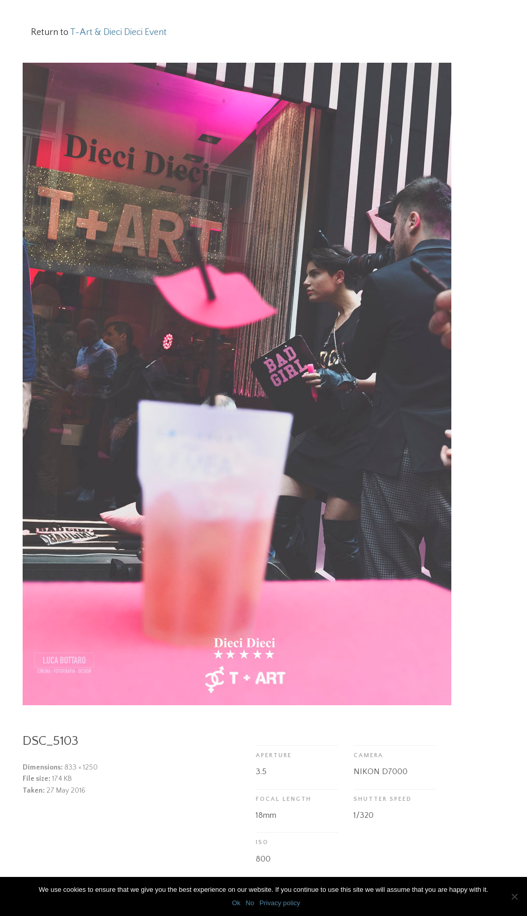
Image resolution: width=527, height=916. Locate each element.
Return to (99, 32)
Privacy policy (279, 903)
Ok (236, 903)
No (249, 903)
